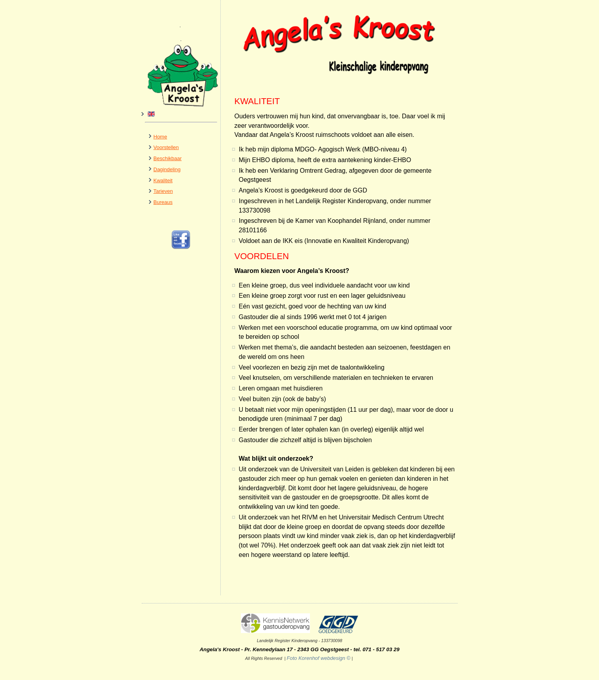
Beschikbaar (168, 158)
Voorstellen (166, 147)
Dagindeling (167, 169)
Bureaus (163, 202)
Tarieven (163, 191)
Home (160, 137)
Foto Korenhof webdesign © (298, 658)
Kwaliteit (163, 180)
